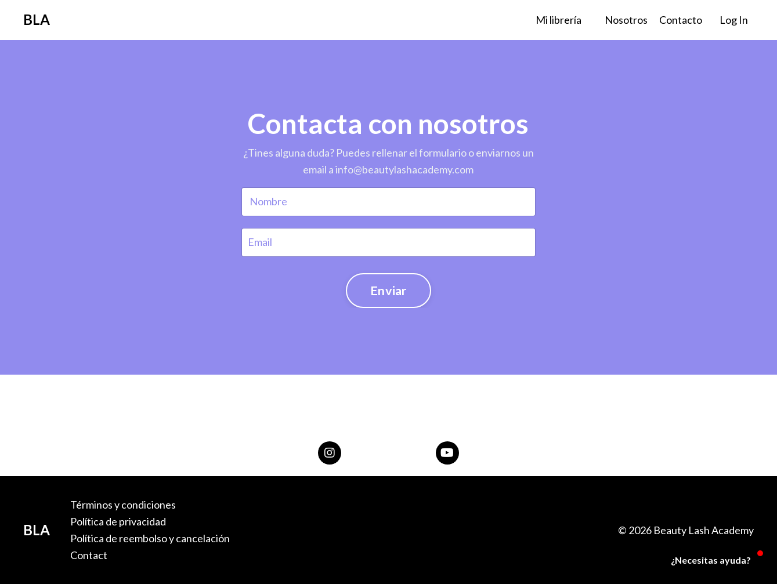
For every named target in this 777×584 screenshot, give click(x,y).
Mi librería (558, 19)
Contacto (680, 19)
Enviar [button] (388, 290)
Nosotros (626, 19)
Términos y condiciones (123, 504)
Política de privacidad (118, 521)
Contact (88, 555)
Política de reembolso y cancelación (150, 538)
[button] (703, 560)
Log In (734, 19)
